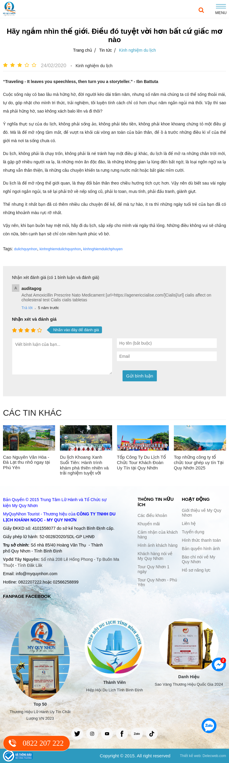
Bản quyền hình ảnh (201, 548)
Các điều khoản (152, 515)
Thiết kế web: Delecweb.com (203, 756)
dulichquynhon (25, 249)
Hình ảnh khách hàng (157, 545)
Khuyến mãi (148, 523)
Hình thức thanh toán (201, 540)
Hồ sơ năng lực (196, 570)
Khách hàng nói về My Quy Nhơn (154, 556)
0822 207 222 (43, 743)
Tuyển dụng (193, 531)
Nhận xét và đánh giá (34, 319)
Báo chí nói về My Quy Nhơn (198, 559)
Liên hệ (189, 523)
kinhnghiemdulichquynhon (60, 249)
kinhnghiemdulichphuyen (103, 249)
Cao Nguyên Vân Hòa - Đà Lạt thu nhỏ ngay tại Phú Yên (26, 462)
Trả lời (27, 307)
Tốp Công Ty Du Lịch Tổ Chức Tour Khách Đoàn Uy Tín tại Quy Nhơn (141, 462)
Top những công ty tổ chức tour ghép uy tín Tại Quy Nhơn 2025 (199, 462)
